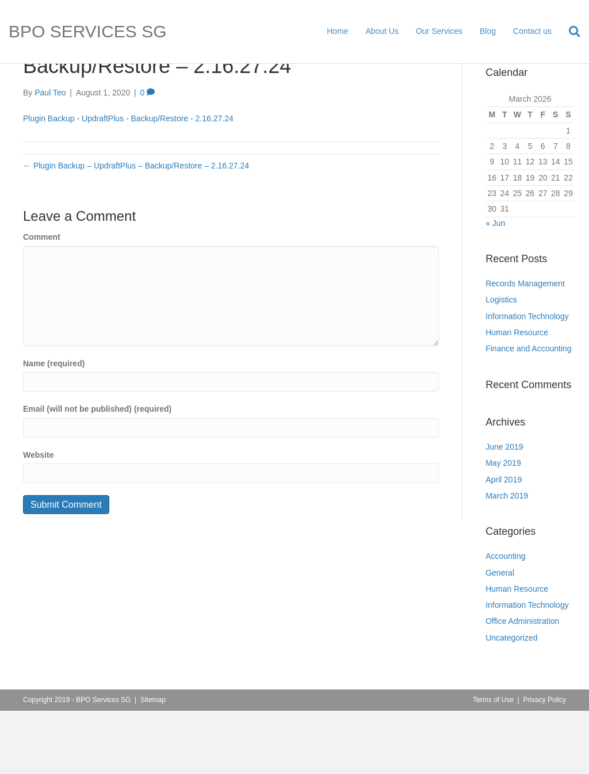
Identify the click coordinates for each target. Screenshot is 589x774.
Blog (488, 31)
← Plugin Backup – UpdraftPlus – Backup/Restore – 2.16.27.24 (136, 229)
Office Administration (522, 684)
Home (337, 31)
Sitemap (153, 764)
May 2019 (503, 526)
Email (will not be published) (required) (97, 472)
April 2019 (503, 542)
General (499, 636)
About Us (382, 31)
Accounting (505, 619)
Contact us (532, 31)
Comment (41, 300)
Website (38, 518)
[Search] (570, 31)
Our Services (439, 31)
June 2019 (504, 510)
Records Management (525, 347)
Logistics (501, 363)
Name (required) (54, 426)
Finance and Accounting (528, 412)
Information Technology (527, 379)
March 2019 (506, 559)
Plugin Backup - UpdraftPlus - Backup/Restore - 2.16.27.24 (128, 182)
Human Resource (516, 396)
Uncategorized (511, 701)
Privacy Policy (544, 764)
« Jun (495, 286)
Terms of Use (493, 764)
